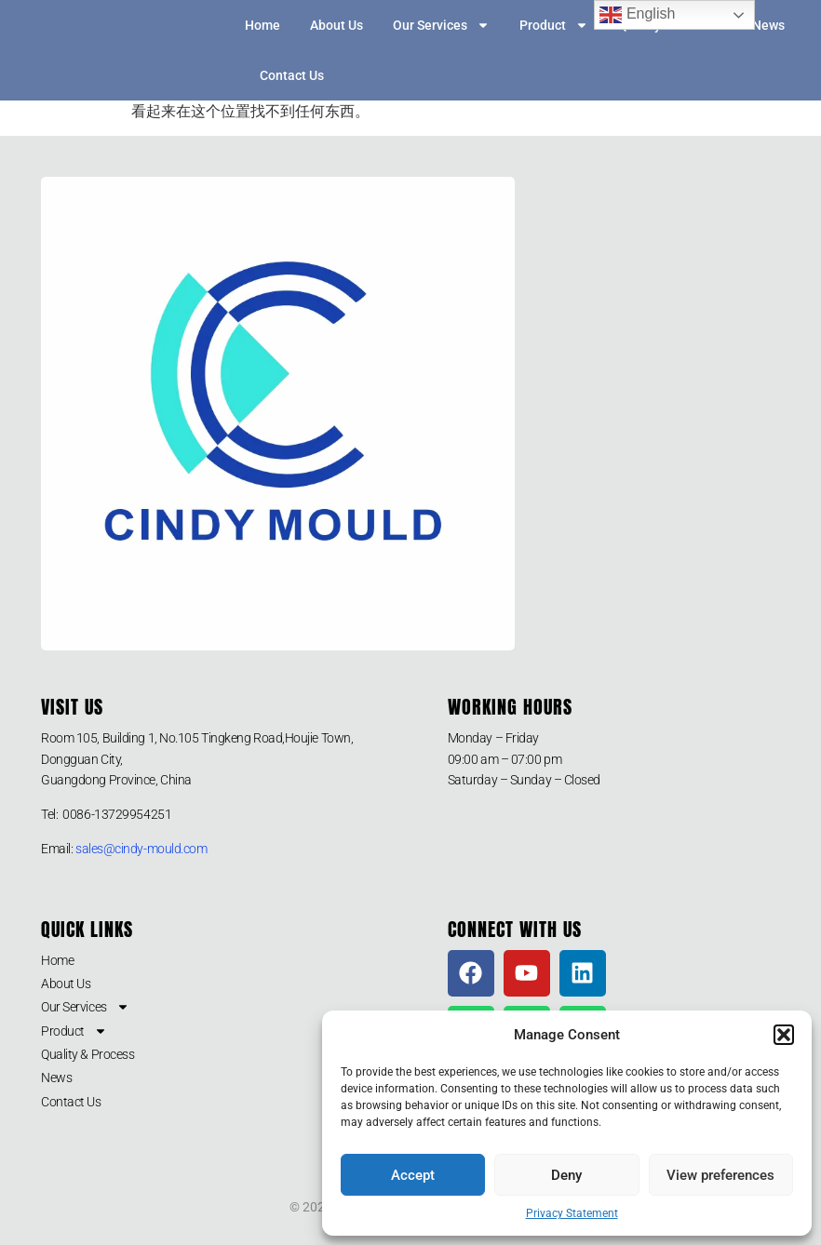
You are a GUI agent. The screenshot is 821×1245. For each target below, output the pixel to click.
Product (553, 25)
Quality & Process (87, 1054)
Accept (413, 1175)
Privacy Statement (572, 1213)
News (768, 25)
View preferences (720, 1175)
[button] (783, 1034)
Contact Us (292, 75)
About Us (336, 25)
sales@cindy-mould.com (141, 848)
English (637, 15)
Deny (566, 1175)
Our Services (441, 25)
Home (262, 25)
